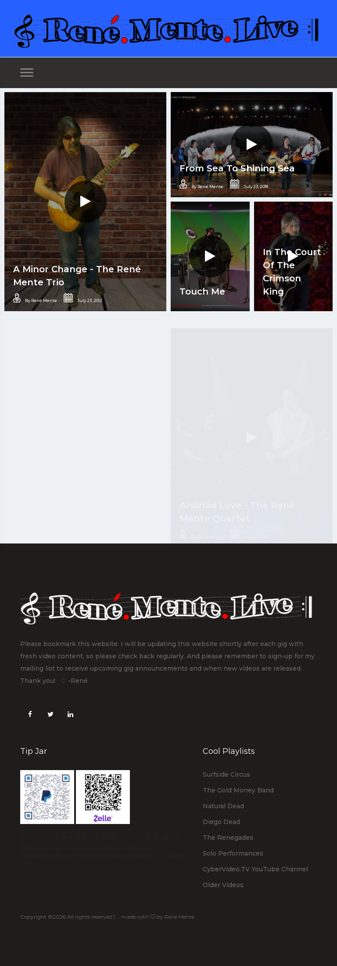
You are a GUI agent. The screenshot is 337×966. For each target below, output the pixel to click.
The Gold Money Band (238, 790)
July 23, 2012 (83, 297)
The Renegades (228, 838)
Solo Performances (233, 853)
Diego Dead (221, 822)
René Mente (179, 916)
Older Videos (223, 885)
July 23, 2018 (249, 183)
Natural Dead (223, 806)
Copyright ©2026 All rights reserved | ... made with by (92, 916)
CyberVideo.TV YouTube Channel (255, 869)
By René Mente (35, 297)
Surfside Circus (226, 774)
